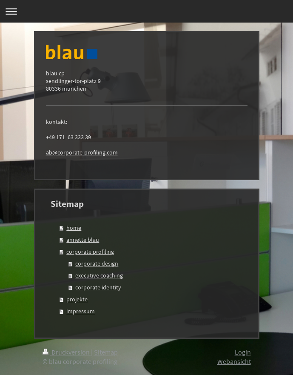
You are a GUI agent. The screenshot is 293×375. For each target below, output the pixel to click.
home (73, 228)
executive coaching (99, 275)
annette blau (82, 239)
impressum (80, 311)
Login (243, 352)
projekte (77, 299)
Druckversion (67, 352)
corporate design (96, 263)
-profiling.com (100, 152)
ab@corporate (64, 152)
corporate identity (98, 287)
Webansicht (234, 361)
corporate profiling (90, 251)
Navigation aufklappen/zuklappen (146, 11)
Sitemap (106, 352)
